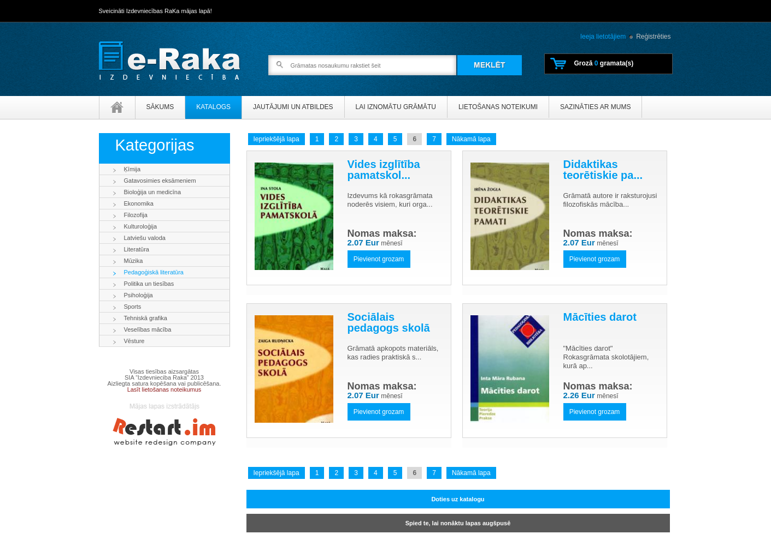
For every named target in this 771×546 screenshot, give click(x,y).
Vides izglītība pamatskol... (384, 170)
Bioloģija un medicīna (152, 192)
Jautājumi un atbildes (293, 107)
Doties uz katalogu (457, 499)
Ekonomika (139, 203)
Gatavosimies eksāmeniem (160, 180)
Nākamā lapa (471, 139)
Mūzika (133, 260)
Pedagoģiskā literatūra (154, 272)
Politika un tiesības (149, 283)
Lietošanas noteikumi (498, 107)
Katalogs (213, 107)
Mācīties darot (600, 316)
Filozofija (136, 215)
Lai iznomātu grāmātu (396, 107)
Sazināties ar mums (595, 107)
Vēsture (134, 341)
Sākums (160, 107)
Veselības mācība (148, 329)
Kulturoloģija (140, 226)
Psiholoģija (138, 295)
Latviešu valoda (145, 238)
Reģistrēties (653, 36)
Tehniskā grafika (146, 318)
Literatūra (136, 249)
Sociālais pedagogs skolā (389, 322)
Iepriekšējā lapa (276, 139)
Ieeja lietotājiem (603, 36)
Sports (133, 306)
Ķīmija (132, 169)
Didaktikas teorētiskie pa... (603, 170)
